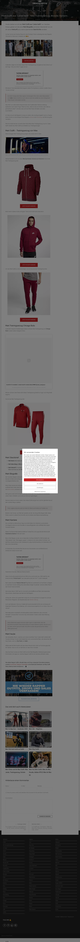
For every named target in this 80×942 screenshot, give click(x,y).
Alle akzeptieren (40, 479)
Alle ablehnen (40, 483)
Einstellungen (40, 487)
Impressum (43, 491)
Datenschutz (37, 491)
